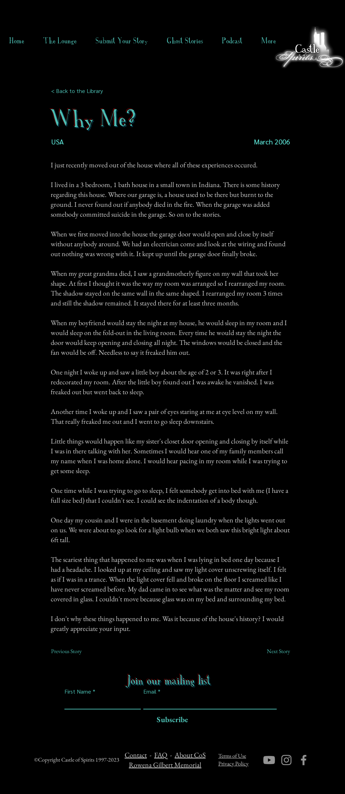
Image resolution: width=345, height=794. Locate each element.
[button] (185, 41)
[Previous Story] (74, 651)
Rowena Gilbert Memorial (165, 764)
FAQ (160, 754)
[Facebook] (303, 760)
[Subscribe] (170, 720)
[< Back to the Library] (79, 91)
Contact (136, 754)
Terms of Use (232, 755)
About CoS (190, 754)
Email (149, 691)
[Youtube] (269, 760)
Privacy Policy (233, 763)
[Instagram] (286, 760)
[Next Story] (272, 651)
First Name (77, 691)
